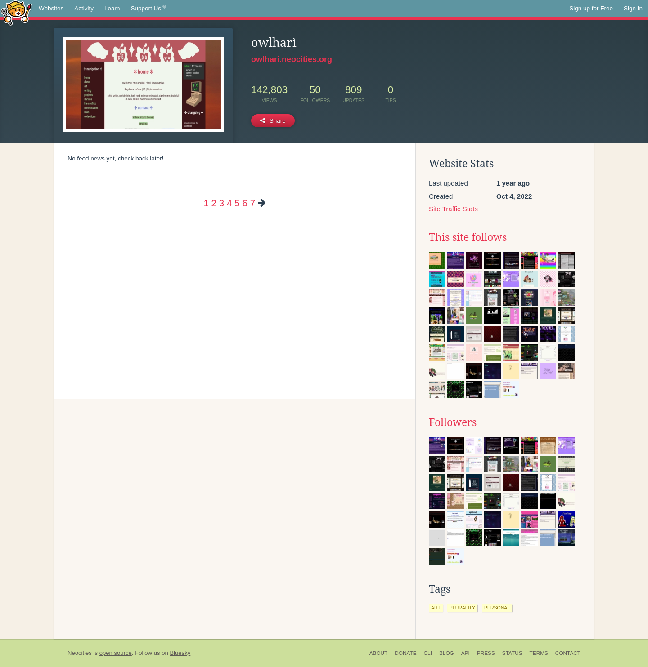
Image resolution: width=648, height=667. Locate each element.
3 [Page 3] (221, 203)
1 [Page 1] (205, 203)
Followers (453, 422)
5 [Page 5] (236, 203)
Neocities (80, 652)
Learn (112, 8)
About (378, 653)
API (465, 653)
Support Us (148, 8)
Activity (84, 8)
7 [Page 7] (252, 203)
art (436, 607)
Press (486, 653)
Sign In (633, 8)
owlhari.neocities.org (291, 59)
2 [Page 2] (214, 203)
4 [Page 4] (229, 203)
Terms (539, 653)
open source (115, 652)
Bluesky (180, 652)
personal (497, 607)
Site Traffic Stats (453, 209)
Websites (51, 8)
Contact (567, 653)
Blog (446, 653)
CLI (428, 653)
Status (512, 653)
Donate (405, 653)
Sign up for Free (591, 8)
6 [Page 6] (244, 203)
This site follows (468, 237)
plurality (462, 607)
